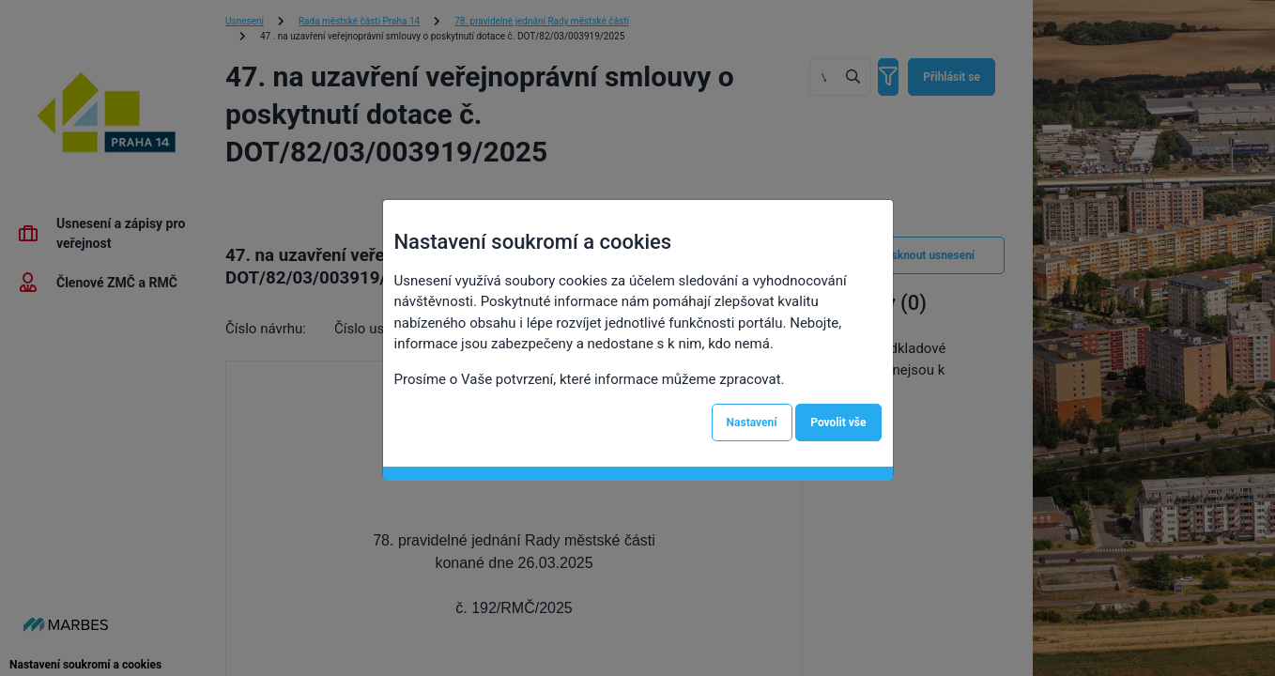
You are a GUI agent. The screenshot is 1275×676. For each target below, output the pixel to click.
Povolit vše (838, 422)
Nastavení (752, 422)
